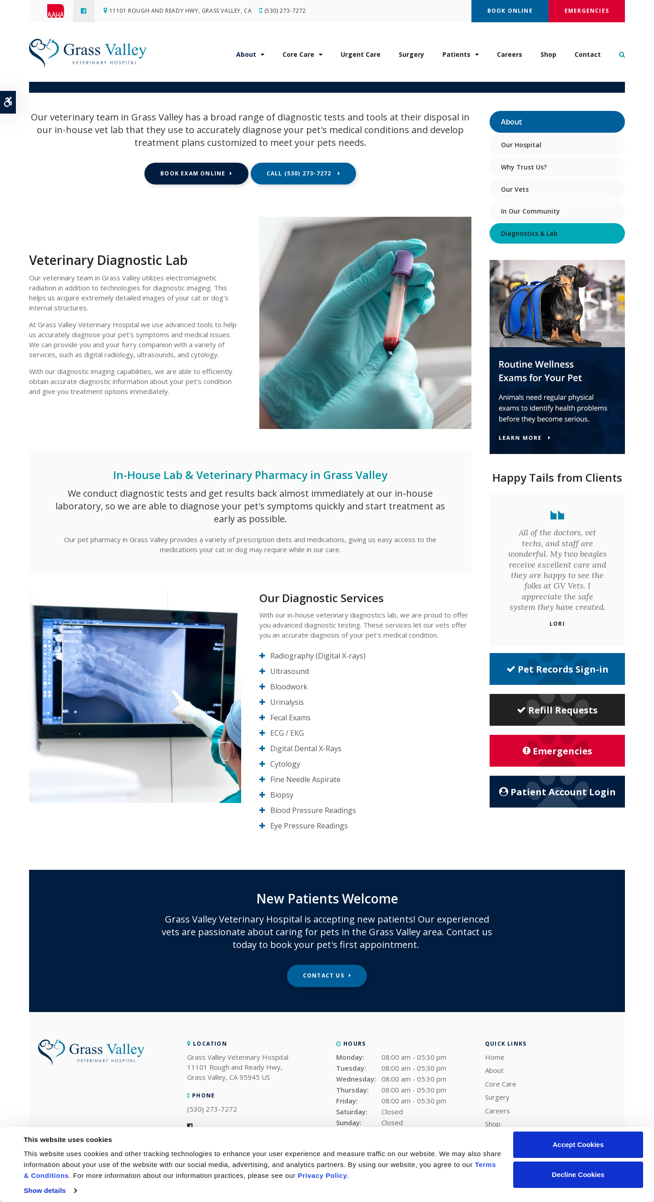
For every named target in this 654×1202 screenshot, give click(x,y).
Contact (588, 54)
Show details (45, 1190)
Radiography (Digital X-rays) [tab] (318, 656)
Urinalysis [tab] (287, 702)
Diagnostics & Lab (529, 233)
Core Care (298, 54)
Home (495, 1057)
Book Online (510, 11)
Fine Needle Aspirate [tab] (305, 779)
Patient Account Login (557, 792)
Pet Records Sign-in (557, 669)
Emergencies (587, 11)
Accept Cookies (578, 1144)
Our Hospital (521, 144)
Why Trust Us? (524, 167)
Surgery (411, 54)
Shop (548, 54)
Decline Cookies (578, 1174)
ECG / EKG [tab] (287, 733)
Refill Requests (557, 710)
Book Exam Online (192, 173)
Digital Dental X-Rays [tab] (306, 748)
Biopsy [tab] (281, 795)
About (246, 54)
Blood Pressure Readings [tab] (313, 810)
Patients (456, 54)
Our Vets (515, 189)
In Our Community (530, 211)
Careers (509, 54)
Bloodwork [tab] (288, 687)
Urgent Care (361, 54)
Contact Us (323, 975)
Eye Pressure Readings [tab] (309, 826)
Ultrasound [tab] (289, 671)
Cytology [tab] (285, 764)
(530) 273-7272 (286, 11)
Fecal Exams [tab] (290, 718)
